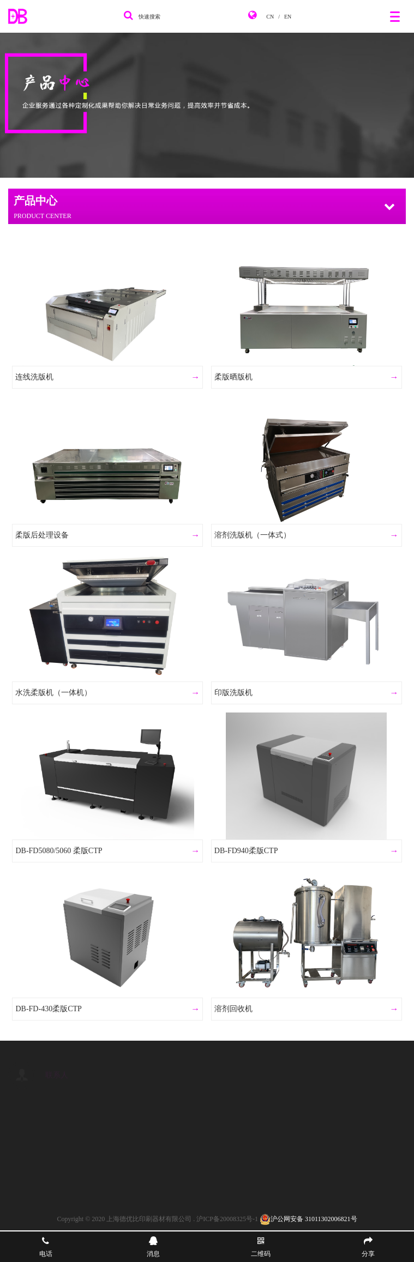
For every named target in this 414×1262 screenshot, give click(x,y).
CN (270, 17)
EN (287, 17)
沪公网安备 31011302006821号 (308, 1219)
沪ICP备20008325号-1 (227, 1219)
